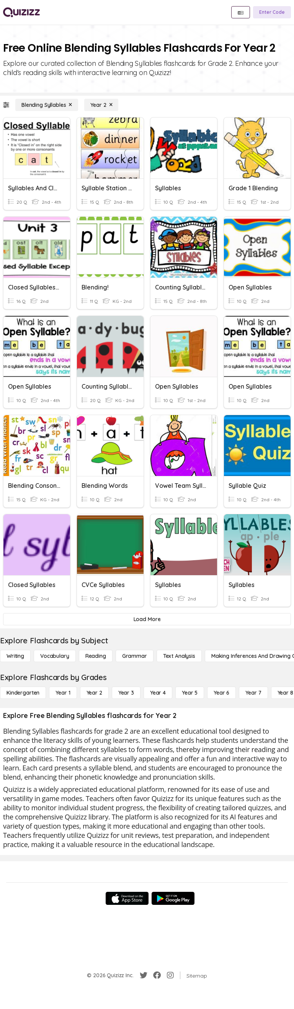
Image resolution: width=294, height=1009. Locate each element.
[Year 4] (158, 693)
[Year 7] (253, 693)
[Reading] (96, 656)
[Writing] (15, 656)
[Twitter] (143, 975)
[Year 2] (101, 105)
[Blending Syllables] (46, 105)
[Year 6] (221, 693)
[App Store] (127, 898)
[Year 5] (189, 693)
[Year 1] (63, 693)
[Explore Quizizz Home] (21, 12)
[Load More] (147, 619)
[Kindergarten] (23, 693)
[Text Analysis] (179, 656)
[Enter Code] (272, 12)
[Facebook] (157, 975)
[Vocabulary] (55, 656)
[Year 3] (126, 693)
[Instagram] (170, 975)
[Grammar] (135, 656)
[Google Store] (173, 898)
